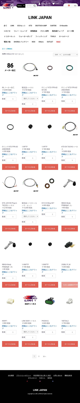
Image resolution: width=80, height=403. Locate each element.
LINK (12, 26)
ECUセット (21, 26)
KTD (30, 26)
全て (5, 26)
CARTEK (53, 26)
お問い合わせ (57, 375)
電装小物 (7, 42)
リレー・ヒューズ (20, 31)
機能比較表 (68, 375)
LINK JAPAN (40, 17)
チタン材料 (44, 31)
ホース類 (70, 31)
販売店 (50, 378)
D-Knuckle (64, 26)
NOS (33, 42)
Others (41, 42)
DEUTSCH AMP (41, 26)
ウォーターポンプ (25, 36)
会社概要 (11, 375)
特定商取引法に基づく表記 (42, 375)
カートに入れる (10, 111)
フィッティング (41, 36)
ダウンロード (32, 378)
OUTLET (50, 42)
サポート (42, 378)
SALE (58, 42)
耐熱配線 (33, 31)
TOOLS (53, 36)
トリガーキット (9, 36)
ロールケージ (64, 36)
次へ (44, 356)
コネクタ (7, 31)
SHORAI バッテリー (21, 42)
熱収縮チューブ (58, 31)
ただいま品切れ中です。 (70, 285)
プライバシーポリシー (23, 375)
